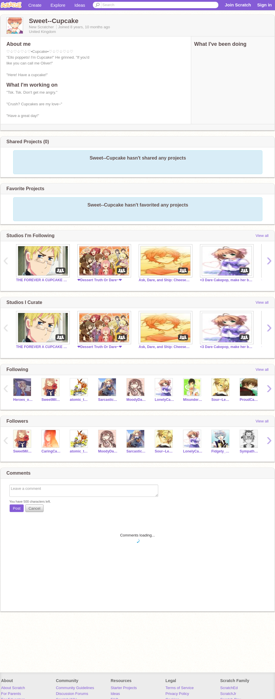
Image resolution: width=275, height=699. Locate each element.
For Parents (11, 693)
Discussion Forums (72, 693)
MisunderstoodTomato (193, 400)
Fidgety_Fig (221, 451)
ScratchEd (229, 688)
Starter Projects (124, 688)
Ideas (79, 5)
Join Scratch (238, 4)
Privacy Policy (177, 693)
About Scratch (13, 688)
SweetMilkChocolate (51, 400)
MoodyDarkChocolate (136, 400)
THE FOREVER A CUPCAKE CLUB (42, 280)
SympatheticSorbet (249, 451)
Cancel (34, 508)
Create (34, 5)
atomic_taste (79, 400)
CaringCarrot (51, 451)
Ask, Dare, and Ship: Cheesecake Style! (165, 280)
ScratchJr (228, 693)
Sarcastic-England (108, 400)
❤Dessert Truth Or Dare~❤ (99, 280)
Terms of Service (180, 688)
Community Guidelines (75, 688)
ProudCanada (249, 400)
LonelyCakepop (164, 400)
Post (16, 508)
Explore (58, 5)
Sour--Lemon (221, 400)
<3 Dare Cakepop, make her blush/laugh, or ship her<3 (226, 280)
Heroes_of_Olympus (23, 400)
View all (262, 235)
